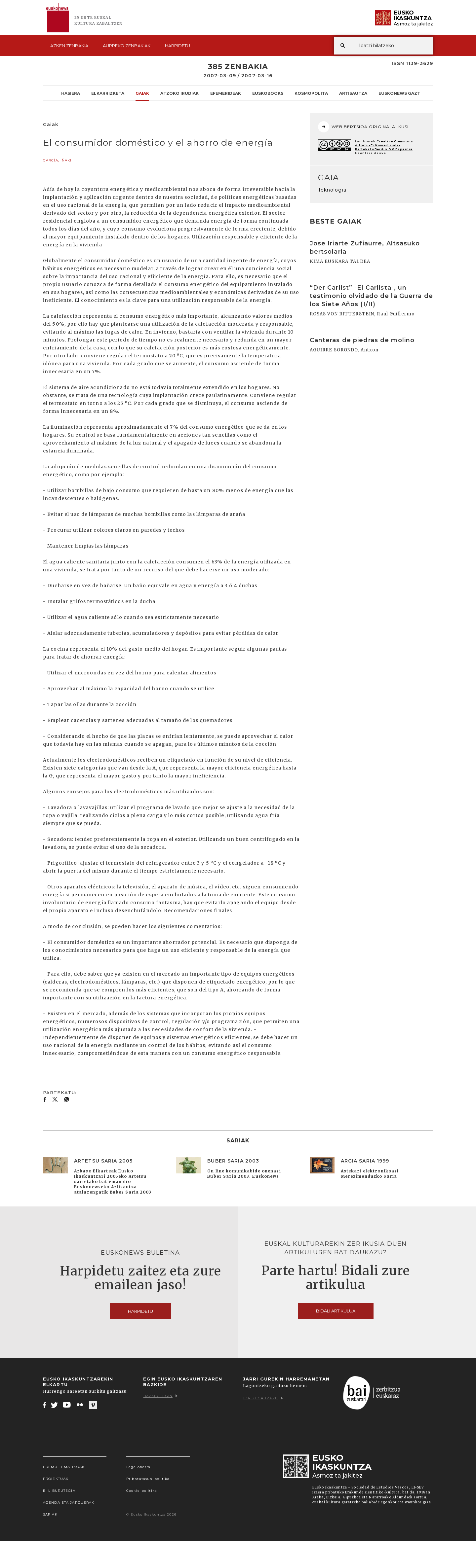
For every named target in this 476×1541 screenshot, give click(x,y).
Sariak (50, 1514)
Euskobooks (267, 93)
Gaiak (142, 93)
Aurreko (126, 45)
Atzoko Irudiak (179, 93)
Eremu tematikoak (64, 1467)
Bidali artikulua (335, 1310)
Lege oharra (138, 1467)
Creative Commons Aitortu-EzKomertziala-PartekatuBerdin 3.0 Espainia (384, 145)
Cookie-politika (141, 1490)
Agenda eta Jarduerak (68, 1502)
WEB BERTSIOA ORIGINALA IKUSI (363, 126)
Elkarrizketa (107, 93)
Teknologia (332, 190)
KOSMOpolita (311, 93)
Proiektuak (55, 1479)
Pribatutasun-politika (148, 1479)
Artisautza (353, 93)
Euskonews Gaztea (402, 93)
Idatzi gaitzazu (263, 1398)
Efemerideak (225, 93)
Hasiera (70, 93)
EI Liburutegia (59, 1490)
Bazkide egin (160, 1396)
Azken (69, 45)
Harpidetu (177, 45)
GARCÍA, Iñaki (57, 160)
